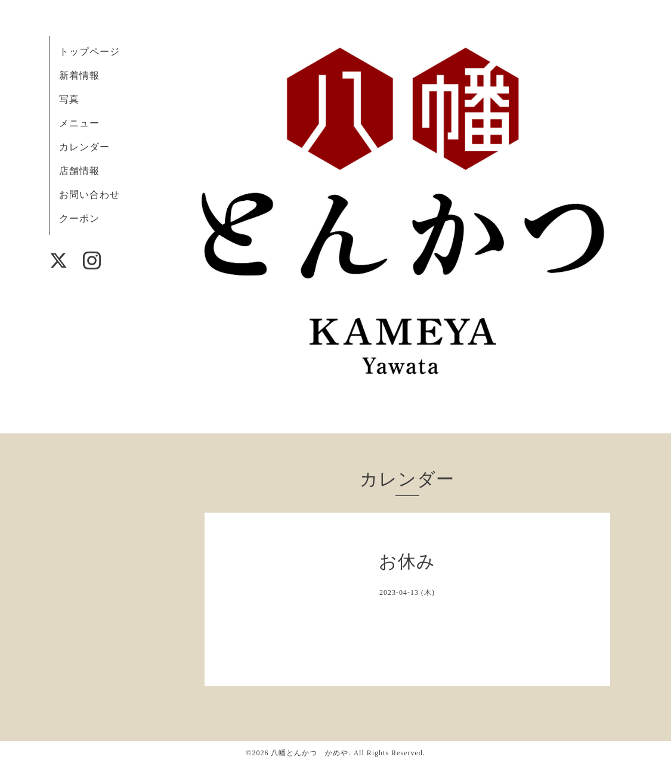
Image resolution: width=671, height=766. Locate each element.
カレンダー (84, 147)
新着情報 (79, 75)
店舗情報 (79, 171)
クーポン (79, 218)
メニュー (79, 123)
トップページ (89, 51)
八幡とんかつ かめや (309, 753)
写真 (69, 99)
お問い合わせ (89, 195)
